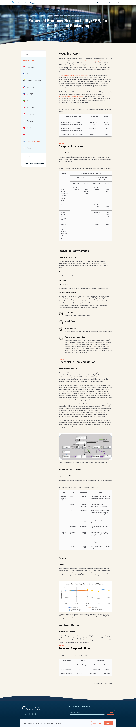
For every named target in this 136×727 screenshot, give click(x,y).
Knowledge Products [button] (88, 8)
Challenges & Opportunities (33, 163)
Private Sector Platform (53, 8)
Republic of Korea (31, 141)
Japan (27, 148)
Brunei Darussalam (32, 80)
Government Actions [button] (17, 8)
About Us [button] (90, 2)
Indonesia (28, 67)
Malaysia (28, 74)
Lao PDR (28, 94)
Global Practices (29, 157)
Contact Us (112, 2)
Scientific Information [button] (71, 8)
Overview (27, 54)
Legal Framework (29, 60)
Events (105, 2)
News (98, 2)
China (27, 134)
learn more (97, 723)
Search (121, 2)
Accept (108, 723)
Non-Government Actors (36, 8)
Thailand (28, 121)
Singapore (28, 114)
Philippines (29, 107)
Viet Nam (28, 128)
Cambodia (28, 87)
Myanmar (28, 101)
